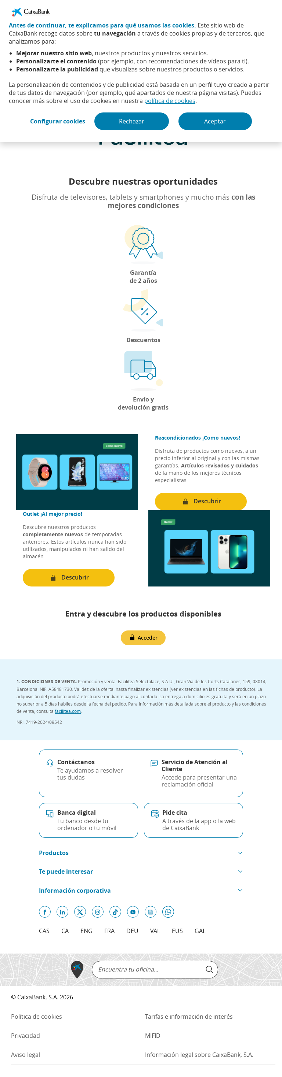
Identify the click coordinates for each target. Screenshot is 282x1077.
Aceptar (215, 121)
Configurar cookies (57, 121)
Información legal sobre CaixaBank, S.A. (199, 1055)
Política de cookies (36, 1017)
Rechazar (131, 121)
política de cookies (169, 101)
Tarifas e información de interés (189, 1017)
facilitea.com (68, 711)
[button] (141, 853)
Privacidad (36, 1036)
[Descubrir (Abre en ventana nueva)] (201, 501)
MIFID (152, 1036)
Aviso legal (25, 1055)
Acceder (148, 637)
